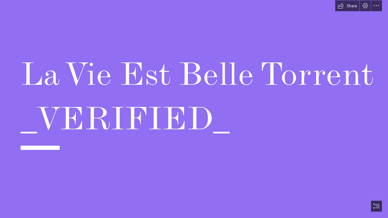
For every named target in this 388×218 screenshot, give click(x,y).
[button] (347, 5)
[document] (194, 109)
